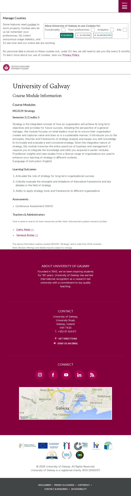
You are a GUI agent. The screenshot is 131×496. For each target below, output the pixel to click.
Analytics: (103, 29)
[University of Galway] (16, 68)
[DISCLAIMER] (46, 485)
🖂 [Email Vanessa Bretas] (36, 235)
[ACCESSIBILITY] (79, 489)
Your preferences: (79, 29)
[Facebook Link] (53, 374)
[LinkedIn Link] (79, 374)
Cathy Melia (23, 229)
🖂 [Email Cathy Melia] (32, 229)
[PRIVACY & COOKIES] (65, 485)
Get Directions (67, 338)
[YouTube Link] (66, 374)
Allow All (68, 35)
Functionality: (52, 29)
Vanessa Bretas (25, 235)
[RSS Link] (92, 374)
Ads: (119, 29)
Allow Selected (104, 35)
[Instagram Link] (39, 374)
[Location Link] (65, 417)
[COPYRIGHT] (85, 485)
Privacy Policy (71, 55)
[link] (38, 445)
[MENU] (124, 6)
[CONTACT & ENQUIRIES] (57, 489)
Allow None (85, 35)
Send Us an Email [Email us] (67, 343)
